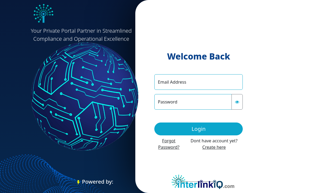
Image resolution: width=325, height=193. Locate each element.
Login (199, 128)
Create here (214, 147)
